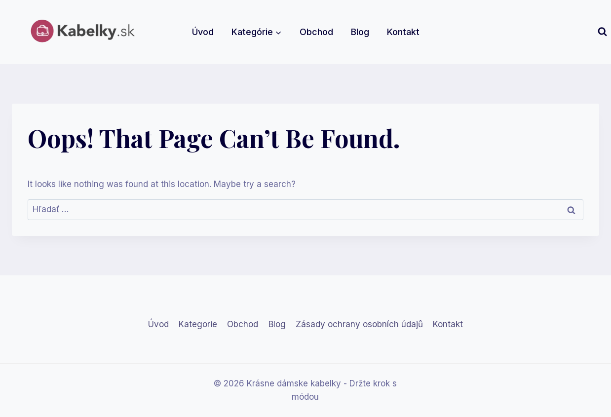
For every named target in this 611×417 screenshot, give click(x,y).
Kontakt (403, 32)
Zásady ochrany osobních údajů (359, 324)
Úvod (203, 32)
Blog (360, 32)
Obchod (316, 32)
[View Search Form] (602, 31)
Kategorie (198, 324)
